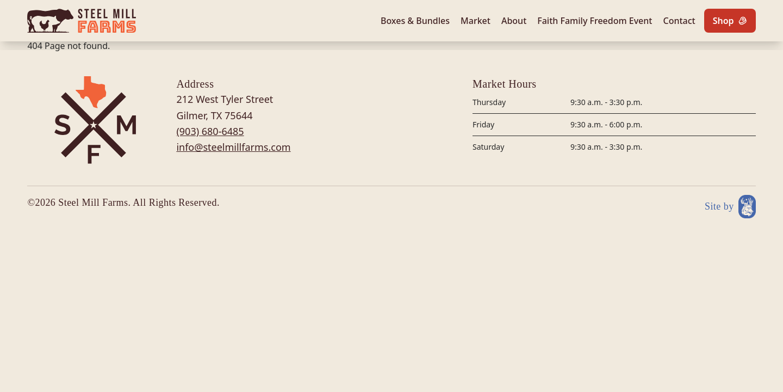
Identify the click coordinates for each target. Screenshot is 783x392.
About (513, 21)
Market (475, 21)
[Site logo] (81, 21)
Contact (679, 21)
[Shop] (730, 21)
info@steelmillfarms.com (233, 147)
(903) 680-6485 (210, 131)
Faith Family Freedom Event (594, 21)
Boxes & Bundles (415, 21)
